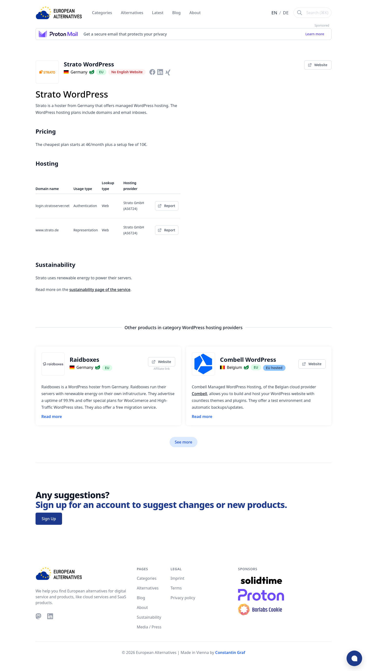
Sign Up (49, 518)
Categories (102, 12)
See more (183, 442)
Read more (51, 416)
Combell (199, 393)
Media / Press (149, 627)
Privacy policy (183, 597)
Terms (176, 588)
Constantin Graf (230, 652)
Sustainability (149, 617)
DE (286, 13)
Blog (177, 12)
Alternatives (132, 12)
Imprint (177, 578)
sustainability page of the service (99, 289)
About (195, 12)
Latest (158, 12)
